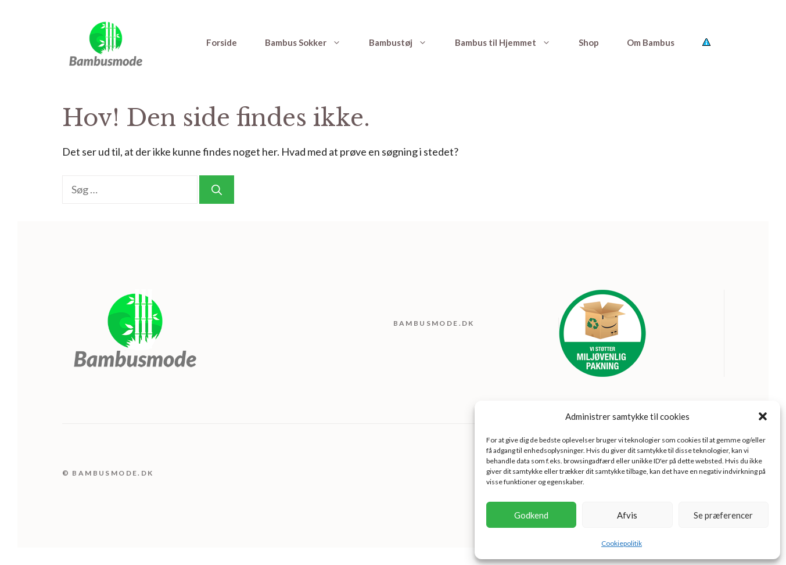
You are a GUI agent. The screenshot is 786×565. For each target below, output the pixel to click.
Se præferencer (723, 515)
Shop (589, 42)
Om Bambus (650, 42)
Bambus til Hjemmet (510, 42)
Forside (221, 42)
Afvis (627, 515)
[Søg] (216, 189)
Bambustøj (405, 42)
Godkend (531, 515)
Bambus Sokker (310, 42)
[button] (763, 416)
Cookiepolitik (621, 543)
